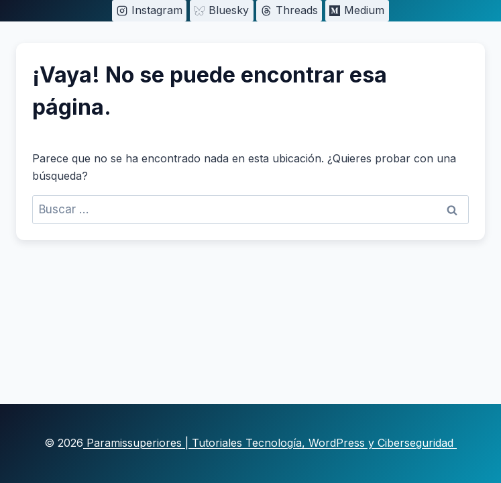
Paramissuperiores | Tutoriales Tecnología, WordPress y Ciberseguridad (270, 442)
